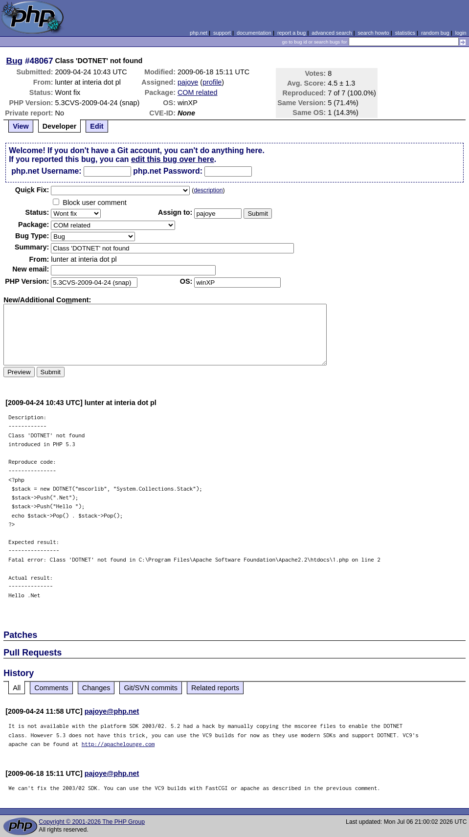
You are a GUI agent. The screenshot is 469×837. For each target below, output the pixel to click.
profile (212, 82)
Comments (51, 688)
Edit (96, 126)
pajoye (188, 82)
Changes (96, 688)
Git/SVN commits (151, 688)
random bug (435, 33)
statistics (405, 33)
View (21, 126)
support (222, 33)
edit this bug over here (172, 159)
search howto (373, 33)
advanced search (332, 33)
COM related (198, 92)
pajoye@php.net (112, 711)
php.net (198, 33)
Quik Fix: (32, 190)
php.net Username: (46, 171)
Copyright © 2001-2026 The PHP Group (92, 821)
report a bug (291, 33)
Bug (14, 61)
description (208, 190)
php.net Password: (167, 171)
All (17, 688)
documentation (254, 33)
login (461, 33)
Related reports (215, 688)
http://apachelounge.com (118, 744)
